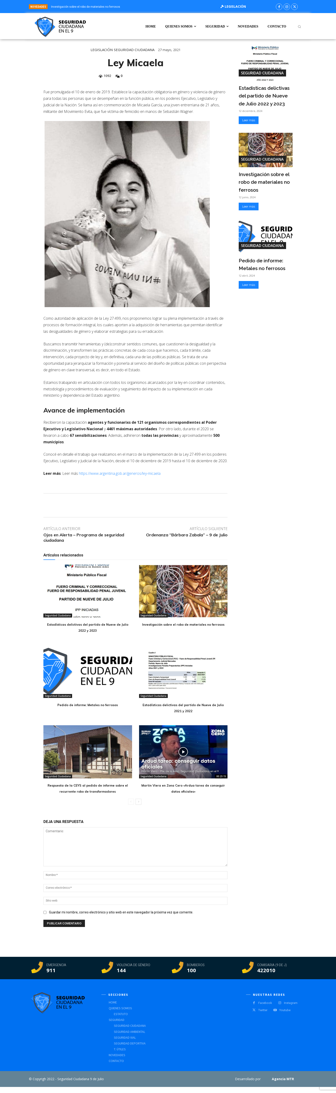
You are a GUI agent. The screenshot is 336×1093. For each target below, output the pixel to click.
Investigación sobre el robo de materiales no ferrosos (85, 6)
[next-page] (138, 808)
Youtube (284, 1016)
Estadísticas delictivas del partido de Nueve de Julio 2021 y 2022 (183, 707)
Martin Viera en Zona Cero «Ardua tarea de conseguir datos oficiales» (183, 788)
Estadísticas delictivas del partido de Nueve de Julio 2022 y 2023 (87, 627)
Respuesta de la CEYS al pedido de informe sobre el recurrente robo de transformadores (88, 791)
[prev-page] (131, 808)
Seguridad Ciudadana (134, 50)
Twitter (262, 1016)
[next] (188, 7)
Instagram (291, 1009)
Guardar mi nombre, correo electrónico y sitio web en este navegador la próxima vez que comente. (121, 918)
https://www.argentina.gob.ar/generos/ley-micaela (120, 473)
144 (121, 976)
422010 (266, 976)
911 (51, 976)
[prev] (181, 7)
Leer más (248, 120)
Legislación (102, 50)
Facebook (265, 1009)
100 (191, 976)
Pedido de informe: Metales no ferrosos (87, 704)
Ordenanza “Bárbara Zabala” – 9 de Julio (187, 535)
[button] (299, 27)
